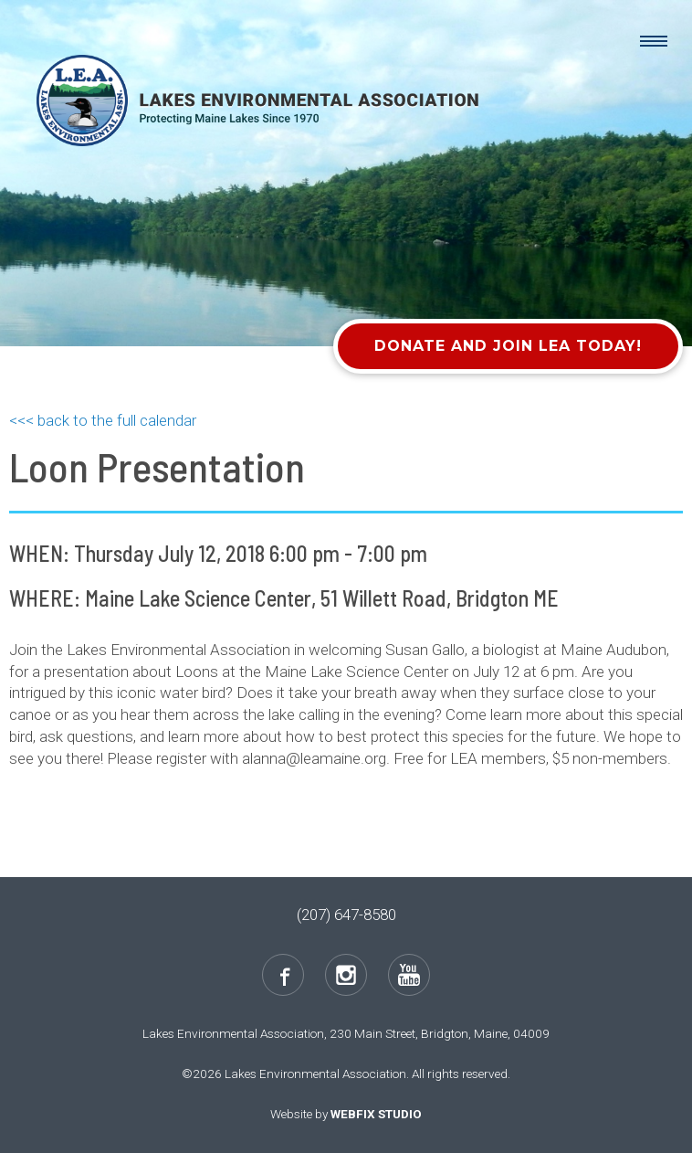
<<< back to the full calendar (102, 420)
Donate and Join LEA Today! (508, 345)
